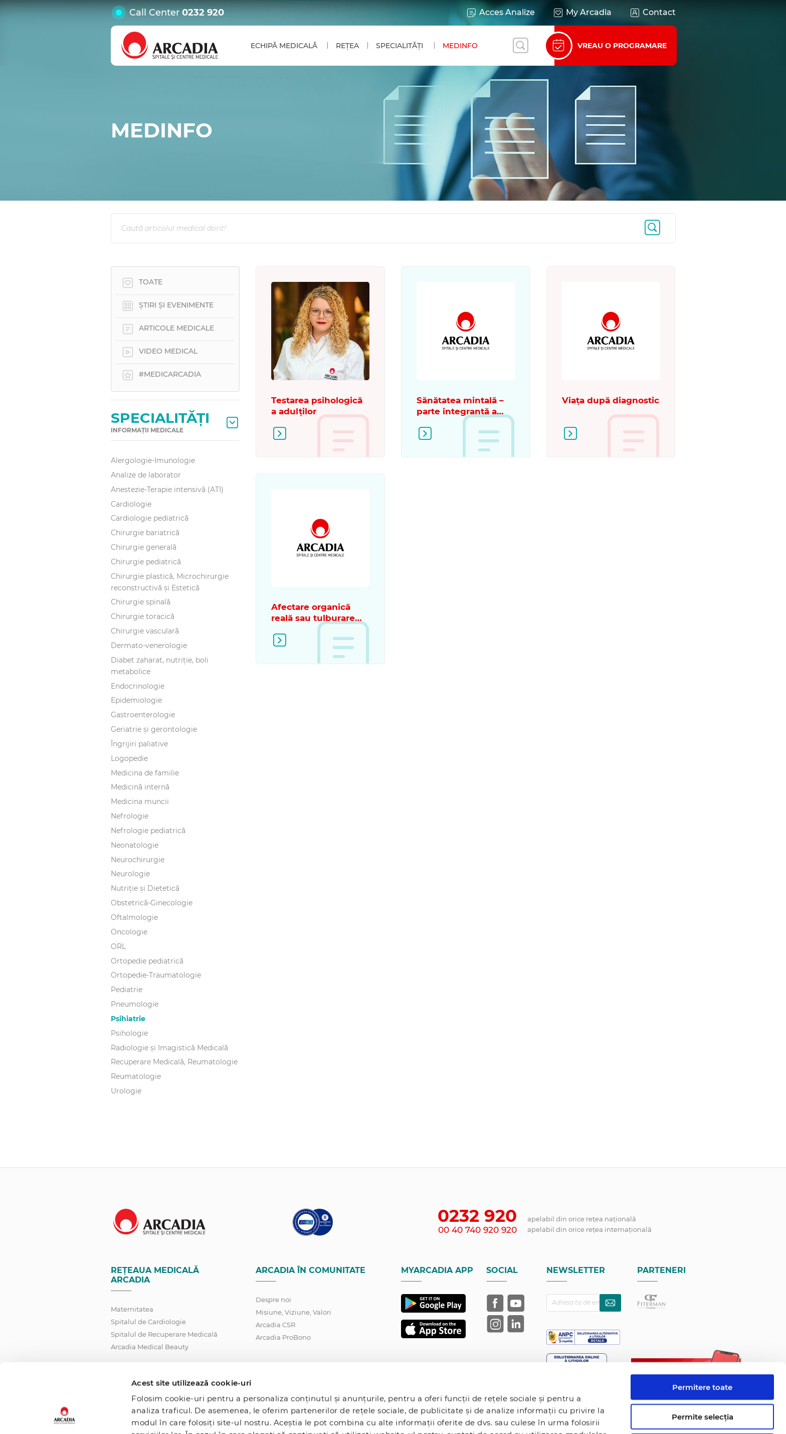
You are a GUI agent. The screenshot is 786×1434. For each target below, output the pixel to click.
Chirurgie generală (143, 547)
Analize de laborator (146, 475)
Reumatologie (136, 1076)
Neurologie (130, 873)
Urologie (126, 1090)
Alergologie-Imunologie (153, 460)
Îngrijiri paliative (139, 743)
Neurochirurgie (137, 859)
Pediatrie (126, 989)
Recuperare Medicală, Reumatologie (174, 1061)
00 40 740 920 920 (477, 1230)
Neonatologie (134, 845)
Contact (652, 12)
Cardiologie (131, 504)
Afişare (518, 1414)
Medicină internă (140, 786)
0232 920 (203, 12)
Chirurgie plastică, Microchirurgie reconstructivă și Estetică (170, 582)
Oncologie (129, 931)
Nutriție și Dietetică (145, 888)
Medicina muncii (140, 801)
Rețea (347, 45)
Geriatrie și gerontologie (154, 729)
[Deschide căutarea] (520, 46)
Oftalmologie (134, 917)
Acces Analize (500, 12)
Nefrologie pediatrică (148, 830)
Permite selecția (702, 1351)
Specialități (399, 45)
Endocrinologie (137, 686)
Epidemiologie (136, 700)
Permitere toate (702, 1322)
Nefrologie (129, 816)
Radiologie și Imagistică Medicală (169, 1047)
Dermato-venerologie (149, 645)
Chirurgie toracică (142, 616)
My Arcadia (582, 12)
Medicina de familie (145, 772)
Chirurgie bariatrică (145, 532)
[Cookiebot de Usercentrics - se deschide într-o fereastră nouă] (65, 1414)
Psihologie (129, 1033)
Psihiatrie (128, 1018)
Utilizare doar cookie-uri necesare (702, 1385)
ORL (118, 946)
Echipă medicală (284, 45)
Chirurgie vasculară (145, 630)
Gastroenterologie (143, 714)
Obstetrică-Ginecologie (151, 902)
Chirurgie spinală (140, 601)
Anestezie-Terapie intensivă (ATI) (167, 489)
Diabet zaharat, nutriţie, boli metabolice (160, 666)
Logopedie (129, 758)
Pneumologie (134, 1004)
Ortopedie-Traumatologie (156, 975)
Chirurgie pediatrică (146, 561)
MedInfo (460, 45)
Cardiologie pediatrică (149, 518)
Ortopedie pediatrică (147, 961)
